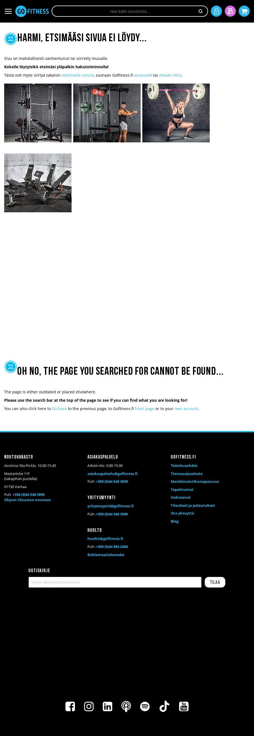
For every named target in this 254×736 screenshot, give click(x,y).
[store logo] (32, 11)
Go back (59, 408)
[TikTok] (164, 706)
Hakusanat (181, 497)
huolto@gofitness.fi (105, 538)
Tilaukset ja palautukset (193, 505)
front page (144, 408)
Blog (175, 521)
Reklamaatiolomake (105, 554)
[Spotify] (145, 706)
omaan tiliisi (170, 75)
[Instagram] (89, 706)
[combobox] (130, 11)
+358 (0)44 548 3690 (112, 513)
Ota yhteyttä (182, 513)
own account (186, 408)
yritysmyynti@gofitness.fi (110, 505)
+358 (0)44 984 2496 (112, 546)
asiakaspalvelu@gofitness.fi (112, 473)
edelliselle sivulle (78, 75)
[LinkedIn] (107, 706)
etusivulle (143, 75)
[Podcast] (126, 706)
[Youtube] (184, 706)
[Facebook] (70, 706)
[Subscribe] (215, 582)
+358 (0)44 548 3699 (29, 494)
